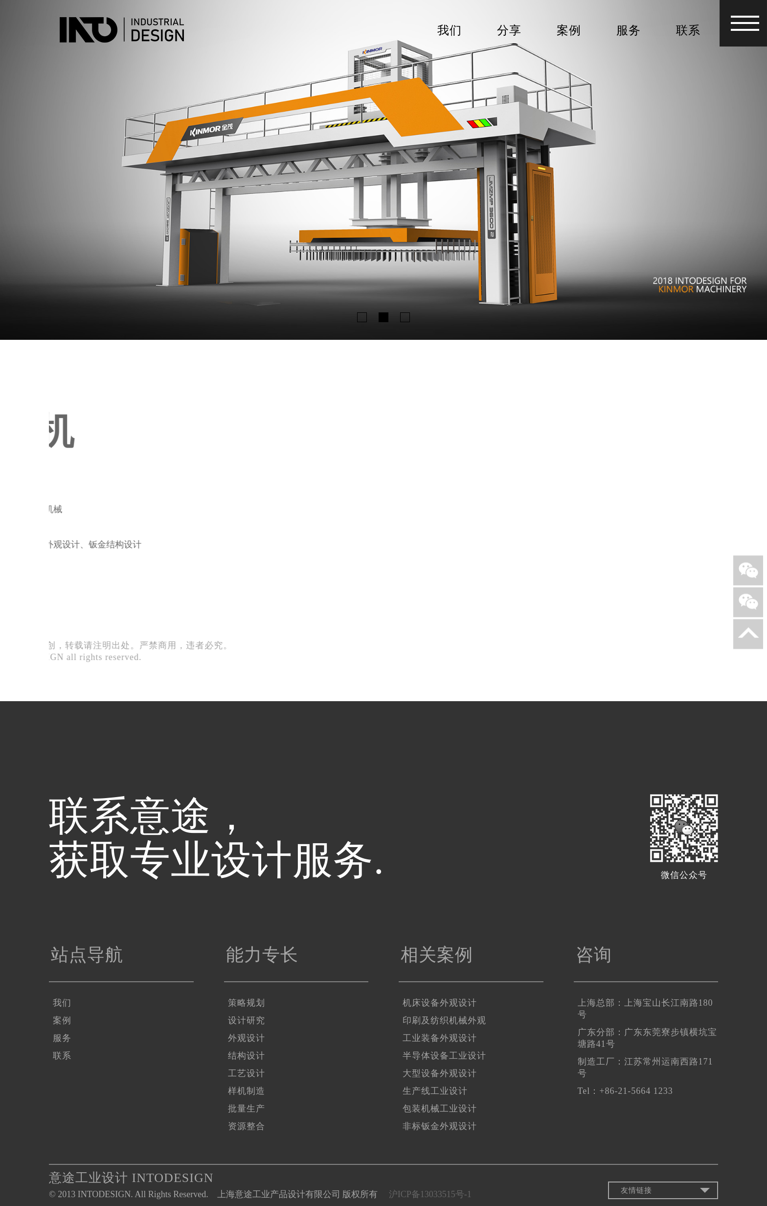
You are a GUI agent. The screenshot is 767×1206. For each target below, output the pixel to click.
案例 (569, 30)
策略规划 (246, 1003)
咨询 (594, 955)
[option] (383, 170)
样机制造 (246, 1091)
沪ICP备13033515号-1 (432, 1194)
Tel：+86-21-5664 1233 (625, 1091)
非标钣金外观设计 (440, 1126)
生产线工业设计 (435, 1091)
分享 (509, 30)
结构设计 (246, 1056)
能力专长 (262, 955)
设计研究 (246, 1020)
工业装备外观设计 (440, 1038)
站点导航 (87, 955)
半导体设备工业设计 (444, 1056)
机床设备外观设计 (440, 1003)
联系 (688, 30)
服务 (628, 30)
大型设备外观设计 (440, 1073)
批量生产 (246, 1108)
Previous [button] (32, 169)
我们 (449, 30)
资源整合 (246, 1126)
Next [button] (734, 169)
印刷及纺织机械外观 (444, 1020)
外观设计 (246, 1038)
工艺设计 (246, 1073)
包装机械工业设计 (440, 1108)
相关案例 (437, 955)
